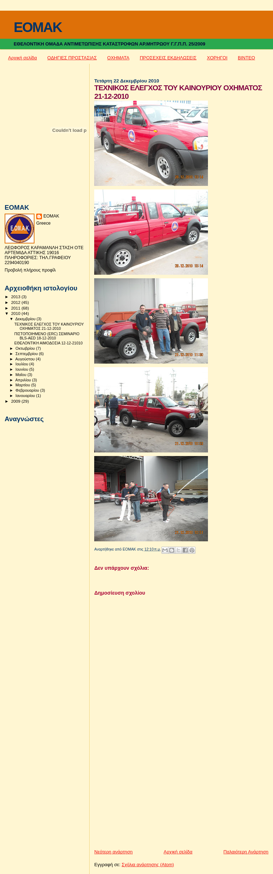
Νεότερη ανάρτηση (113, 851)
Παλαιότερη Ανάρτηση (246, 851)
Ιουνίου (23, 369)
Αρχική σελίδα (22, 57)
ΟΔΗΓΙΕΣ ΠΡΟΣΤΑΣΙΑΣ (72, 57)
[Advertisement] (147, 799)
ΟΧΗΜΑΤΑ (118, 57)
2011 (16, 308)
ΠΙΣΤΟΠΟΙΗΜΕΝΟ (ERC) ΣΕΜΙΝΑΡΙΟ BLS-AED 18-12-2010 (46, 336)
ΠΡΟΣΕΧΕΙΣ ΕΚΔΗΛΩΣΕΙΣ (168, 57)
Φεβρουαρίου (28, 390)
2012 (16, 302)
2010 (16, 313)
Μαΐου (22, 374)
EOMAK (37, 27)
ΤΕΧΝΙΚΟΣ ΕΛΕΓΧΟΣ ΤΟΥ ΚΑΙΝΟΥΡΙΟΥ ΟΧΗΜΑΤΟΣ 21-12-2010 (49, 326)
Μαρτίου (23, 385)
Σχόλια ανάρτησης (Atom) (148, 864)
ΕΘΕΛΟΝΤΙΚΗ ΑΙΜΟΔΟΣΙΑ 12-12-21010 (48, 343)
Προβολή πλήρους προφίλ (30, 270)
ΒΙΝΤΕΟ (246, 57)
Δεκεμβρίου (26, 319)
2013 (16, 296)
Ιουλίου (23, 364)
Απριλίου (23, 380)
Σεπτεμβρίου (27, 354)
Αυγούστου (25, 359)
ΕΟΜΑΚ (51, 216)
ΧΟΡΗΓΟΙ (217, 57)
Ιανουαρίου (26, 395)
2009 (16, 401)
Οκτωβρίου (26, 348)
